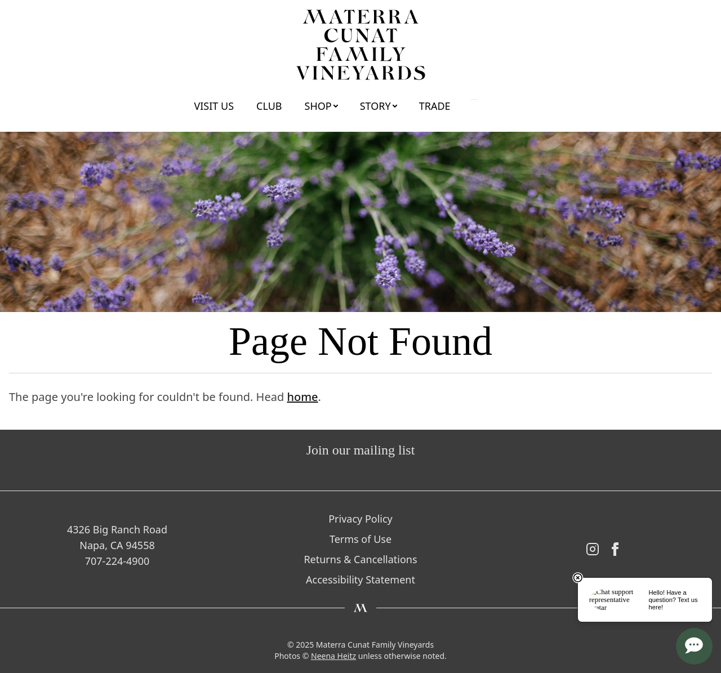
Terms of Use (360, 539)
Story (375, 106)
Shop (318, 106)
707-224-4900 (117, 561)
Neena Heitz (333, 655)
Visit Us (214, 106)
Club (269, 106)
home (302, 396)
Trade (435, 106)
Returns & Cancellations (360, 559)
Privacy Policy (360, 518)
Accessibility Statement (360, 579)
